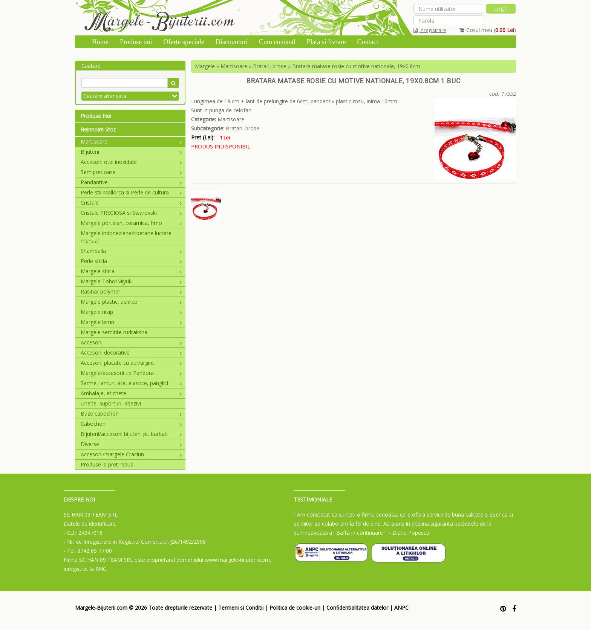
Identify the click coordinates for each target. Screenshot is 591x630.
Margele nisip (131, 311)
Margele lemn (131, 322)
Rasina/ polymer (131, 291)
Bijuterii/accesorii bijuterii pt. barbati (131, 433)
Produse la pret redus (107, 464)
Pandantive (131, 182)
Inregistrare (429, 30)
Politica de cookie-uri (294, 607)
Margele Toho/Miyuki (131, 281)
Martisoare (131, 141)
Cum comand (277, 42)
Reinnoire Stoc (98, 129)
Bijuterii (131, 151)
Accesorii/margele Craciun (131, 454)
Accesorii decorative (131, 352)
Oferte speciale (184, 42)
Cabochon (131, 423)
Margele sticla (131, 271)
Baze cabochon (131, 413)
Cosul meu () (487, 30)
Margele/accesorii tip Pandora (131, 372)
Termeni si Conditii (240, 607)
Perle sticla (131, 261)
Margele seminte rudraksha (114, 332)
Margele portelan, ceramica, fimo (131, 222)
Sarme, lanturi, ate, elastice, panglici (131, 383)
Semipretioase (131, 172)
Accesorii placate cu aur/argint (131, 362)
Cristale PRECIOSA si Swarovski (131, 212)
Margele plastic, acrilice (131, 301)
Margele (205, 66)
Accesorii (131, 342)
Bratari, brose (269, 66)
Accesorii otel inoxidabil (131, 161)
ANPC (401, 607)
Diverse (131, 444)
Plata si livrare (326, 42)
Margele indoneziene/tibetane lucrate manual (126, 236)
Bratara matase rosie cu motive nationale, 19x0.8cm (356, 66)
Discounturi (232, 42)
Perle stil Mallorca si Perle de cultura (131, 192)
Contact (367, 42)
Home (100, 42)
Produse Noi (96, 115)
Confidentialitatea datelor (357, 607)
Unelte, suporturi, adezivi (111, 403)
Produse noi (136, 42)
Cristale (131, 202)
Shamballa (131, 250)
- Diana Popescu (409, 532)
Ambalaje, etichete (131, 393)
